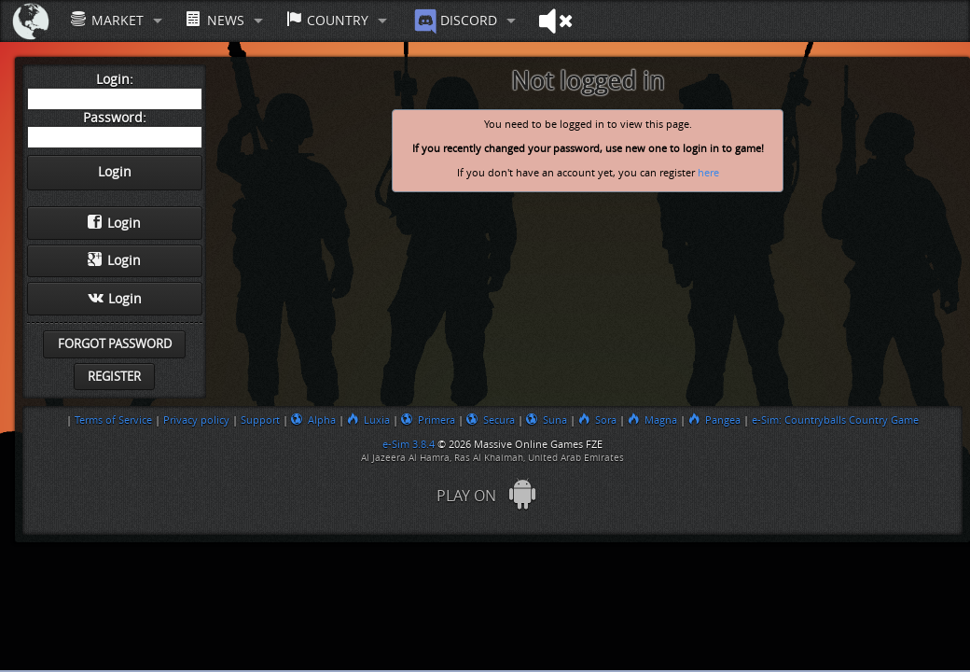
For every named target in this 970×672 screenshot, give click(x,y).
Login (114, 223)
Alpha (313, 420)
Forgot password (115, 344)
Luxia (368, 420)
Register (114, 377)
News (214, 20)
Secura (490, 420)
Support (260, 420)
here (708, 173)
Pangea (714, 420)
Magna (652, 420)
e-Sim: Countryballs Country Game (835, 420)
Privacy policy (196, 420)
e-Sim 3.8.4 (408, 444)
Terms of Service (113, 420)
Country (327, 20)
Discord (453, 21)
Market (107, 20)
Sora (597, 420)
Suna (546, 420)
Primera (428, 420)
